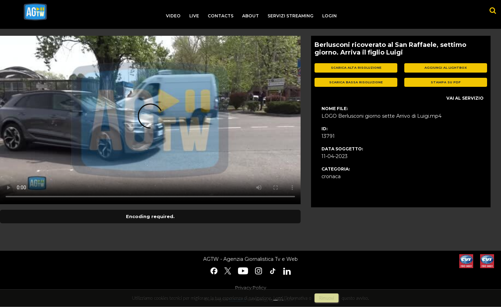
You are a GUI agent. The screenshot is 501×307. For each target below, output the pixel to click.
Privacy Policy (250, 287)
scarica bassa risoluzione (356, 82)
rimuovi (326, 298)
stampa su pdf (446, 82)
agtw (35, 11)
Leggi (278, 298)
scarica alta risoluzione (356, 67)
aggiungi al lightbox (445, 67)
